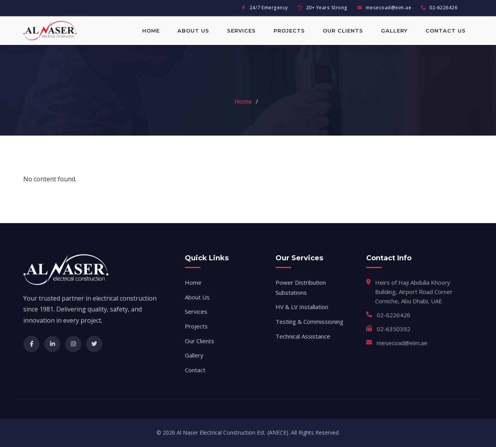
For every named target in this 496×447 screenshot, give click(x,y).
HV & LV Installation (302, 307)
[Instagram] (73, 344)
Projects (289, 31)
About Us (193, 31)
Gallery (394, 31)
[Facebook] (31, 344)
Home (151, 31)
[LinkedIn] (52, 344)
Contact (195, 370)
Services (241, 31)
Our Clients (343, 31)
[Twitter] (94, 344)
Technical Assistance (303, 336)
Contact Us (445, 31)
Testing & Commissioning (309, 321)
